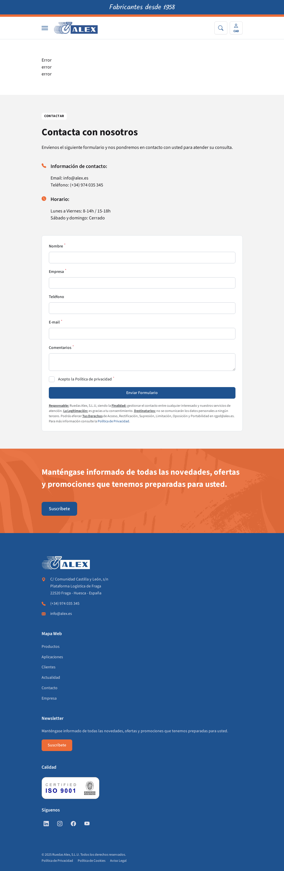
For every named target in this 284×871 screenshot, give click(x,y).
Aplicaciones (52, 657)
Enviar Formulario (142, 393)
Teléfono (56, 297)
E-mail (54, 322)
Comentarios (60, 348)
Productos (51, 647)
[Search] (220, 27)
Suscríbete (59, 509)
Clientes (48, 667)
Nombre (56, 246)
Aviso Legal (118, 860)
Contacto (49, 688)
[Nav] (45, 28)
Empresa (56, 272)
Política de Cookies (91, 860)
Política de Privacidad (113, 421)
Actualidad (51, 677)
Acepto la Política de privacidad (85, 379)
